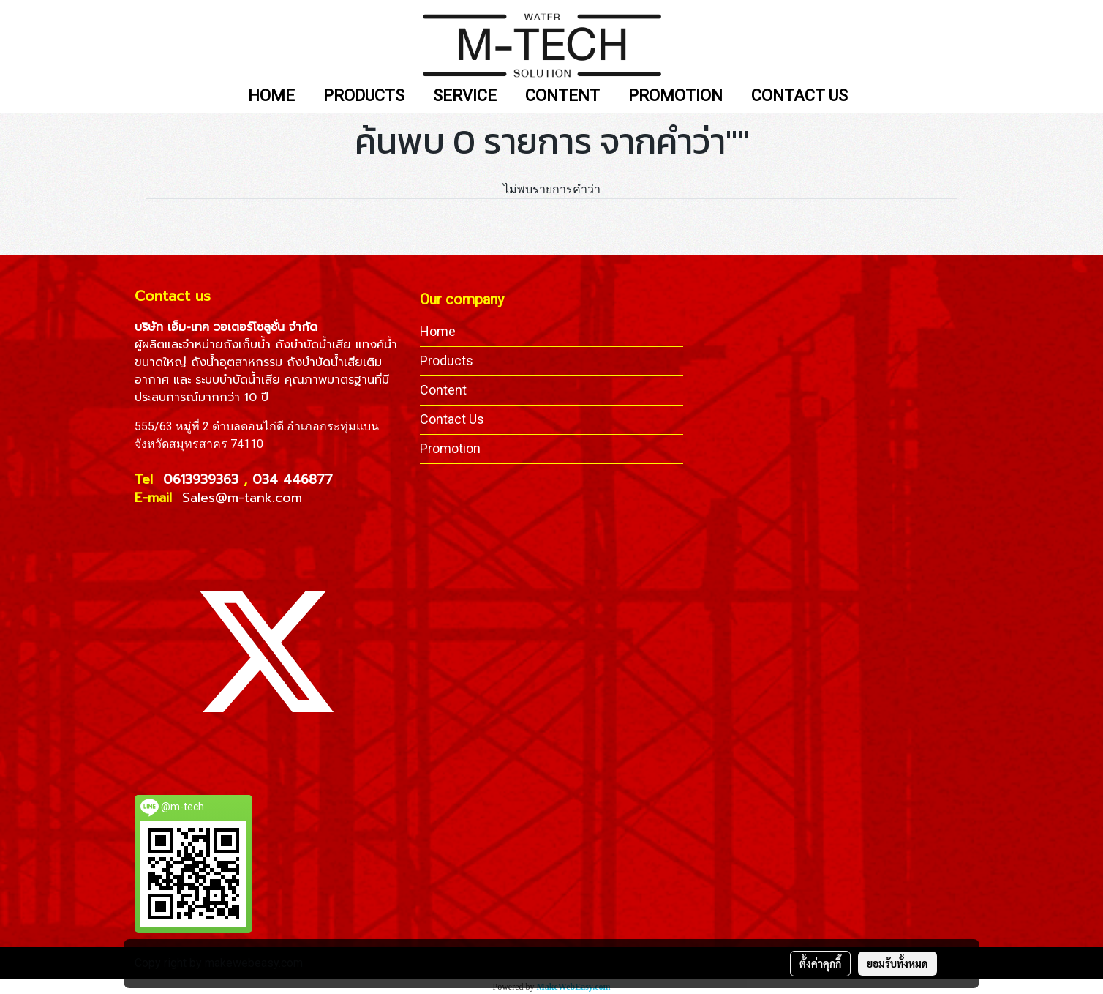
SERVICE (465, 96)
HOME (271, 96)
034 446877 (292, 479)
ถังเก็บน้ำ (247, 345)
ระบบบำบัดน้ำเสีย (237, 380)
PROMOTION (675, 96)
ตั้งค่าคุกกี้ (820, 963)
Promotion (450, 448)
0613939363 (203, 479)
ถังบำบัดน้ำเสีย (313, 345)
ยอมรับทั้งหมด (897, 963)
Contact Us (452, 419)
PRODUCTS (363, 96)
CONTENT (562, 96)
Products (446, 360)
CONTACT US (799, 96)
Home (438, 331)
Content (443, 389)
